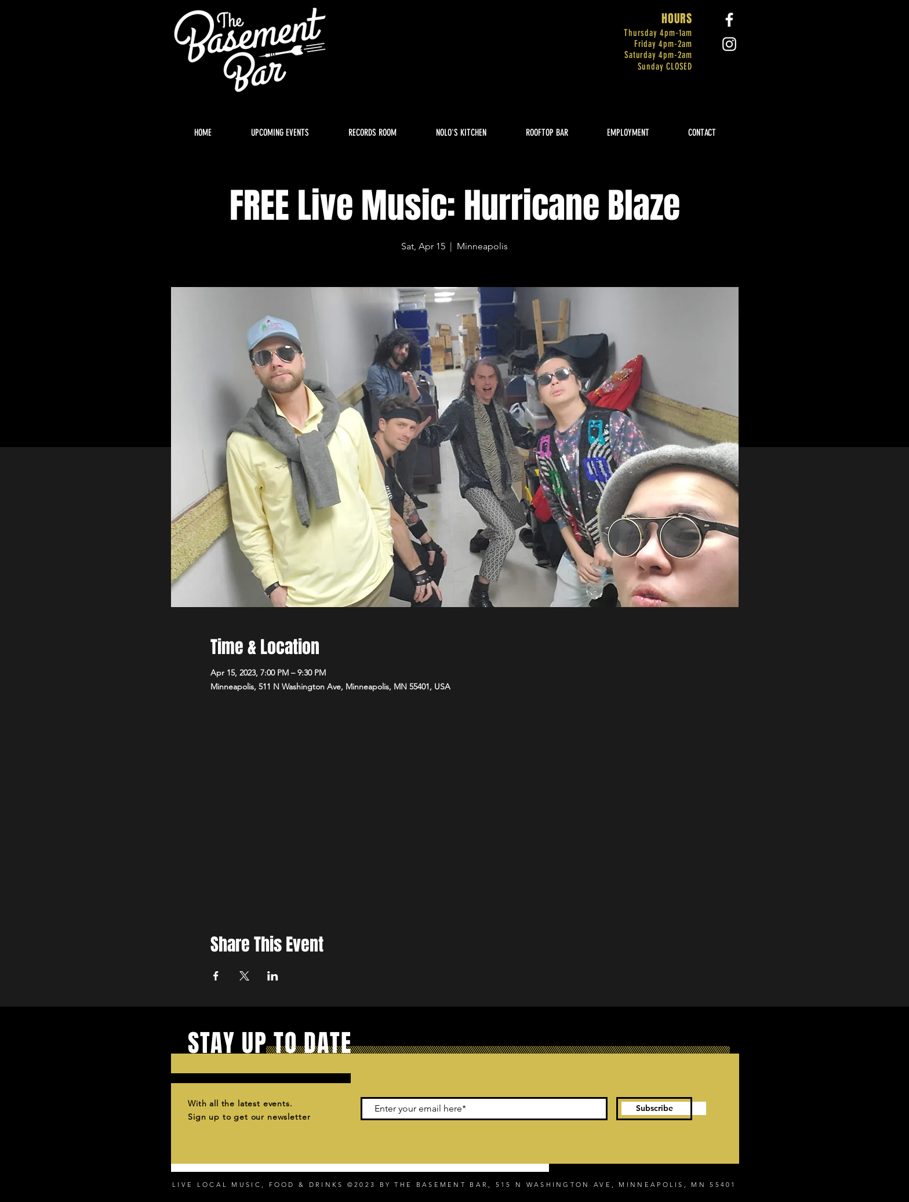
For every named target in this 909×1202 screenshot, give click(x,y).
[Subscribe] (654, 1108)
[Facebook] (729, 19)
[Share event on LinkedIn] (272, 976)
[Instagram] (729, 44)
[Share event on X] (244, 976)
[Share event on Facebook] (215, 976)
